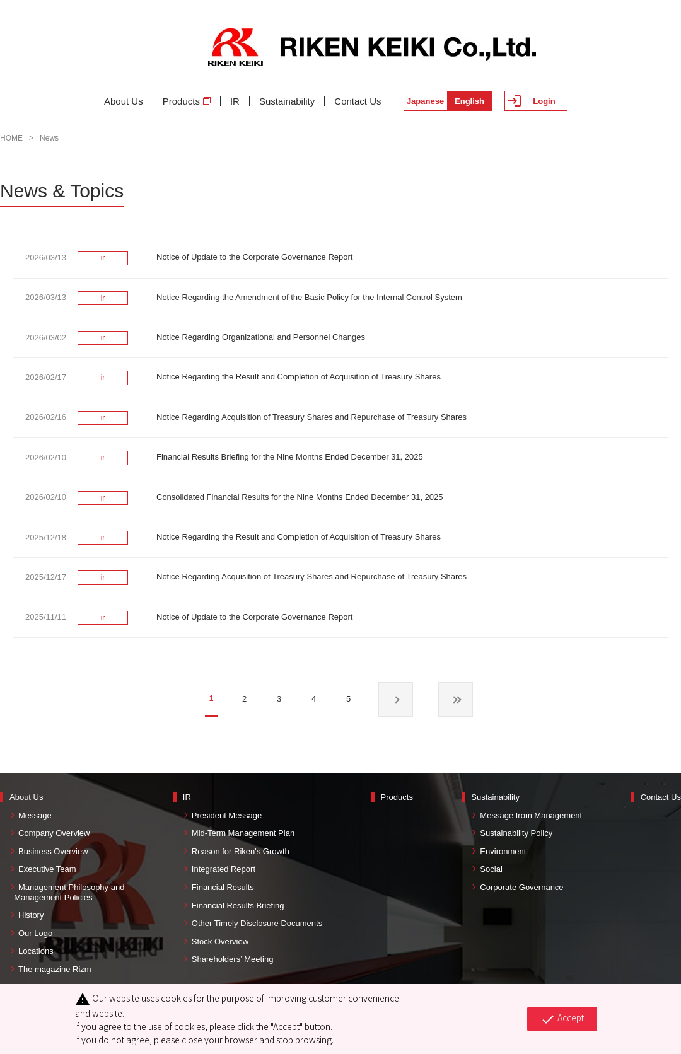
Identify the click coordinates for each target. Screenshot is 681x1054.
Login (544, 101)
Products (187, 101)
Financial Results (223, 887)
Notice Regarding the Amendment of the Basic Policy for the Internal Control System (309, 297)
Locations (36, 951)
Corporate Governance (521, 887)
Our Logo (35, 933)
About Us (123, 101)
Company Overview (54, 833)
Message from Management (531, 815)
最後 (455, 699)
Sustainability (287, 101)
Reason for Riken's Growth (240, 851)
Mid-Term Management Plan (243, 833)
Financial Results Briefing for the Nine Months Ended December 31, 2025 (289, 456)
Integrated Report (223, 869)
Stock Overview (220, 941)
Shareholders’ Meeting (233, 959)
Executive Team (47, 869)
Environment (503, 851)
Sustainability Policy (516, 833)
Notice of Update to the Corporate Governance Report (254, 257)
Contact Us (357, 101)
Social (491, 869)
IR (235, 101)
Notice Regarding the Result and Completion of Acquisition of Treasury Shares (298, 376)
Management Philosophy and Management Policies (66, 892)
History (31, 915)
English (469, 101)
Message (35, 815)
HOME (11, 138)
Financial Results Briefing (238, 905)
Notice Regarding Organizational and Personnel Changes (260, 337)
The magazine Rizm (54, 969)
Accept (562, 1018)
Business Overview (53, 851)
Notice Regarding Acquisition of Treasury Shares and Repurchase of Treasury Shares (311, 417)
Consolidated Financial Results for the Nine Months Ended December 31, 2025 (299, 497)
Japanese (425, 101)
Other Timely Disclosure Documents (257, 923)
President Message (227, 815)
